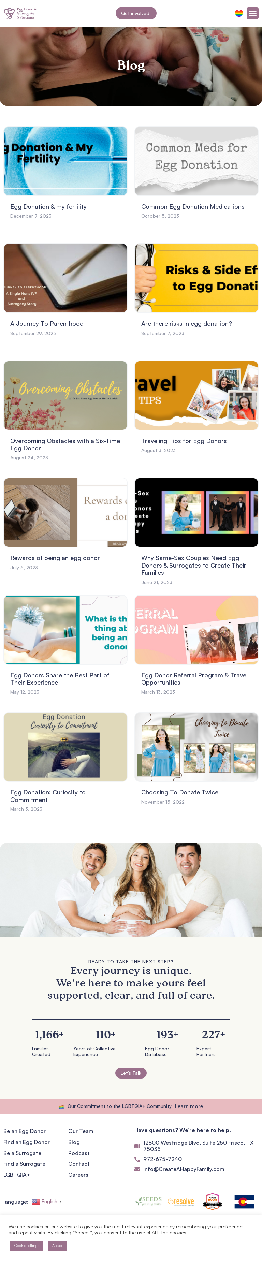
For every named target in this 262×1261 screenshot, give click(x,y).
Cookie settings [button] (26, 1245)
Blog (74, 1142)
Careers (78, 1174)
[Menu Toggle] (253, 13)
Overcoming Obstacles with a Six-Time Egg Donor (65, 444)
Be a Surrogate (22, 1152)
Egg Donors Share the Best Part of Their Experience (60, 678)
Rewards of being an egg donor (55, 557)
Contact (79, 1163)
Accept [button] (57, 1245)
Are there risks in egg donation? (186, 323)
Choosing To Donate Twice (179, 792)
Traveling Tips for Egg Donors (184, 440)
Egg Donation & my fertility (48, 206)
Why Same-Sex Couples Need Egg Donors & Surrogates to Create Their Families (193, 565)
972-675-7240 (162, 1159)
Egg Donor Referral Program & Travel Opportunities (194, 678)
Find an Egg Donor (26, 1142)
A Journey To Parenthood (47, 323)
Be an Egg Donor (24, 1131)
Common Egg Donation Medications (193, 206)
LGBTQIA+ (16, 1174)
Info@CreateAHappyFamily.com (183, 1168)
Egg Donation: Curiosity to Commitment (48, 795)
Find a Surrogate (24, 1163)
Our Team (80, 1131)
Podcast (79, 1152)
